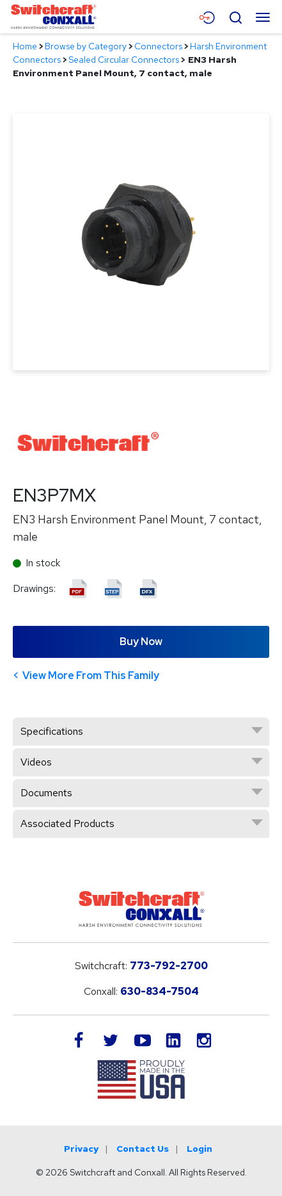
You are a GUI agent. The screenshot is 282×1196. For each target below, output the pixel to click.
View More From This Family (90, 675)
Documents (46, 792)
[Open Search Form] (235, 16)
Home (25, 46)
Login (199, 1148)
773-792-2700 (169, 965)
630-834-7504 (159, 991)
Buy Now (141, 641)
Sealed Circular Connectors (123, 59)
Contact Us (142, 1148)
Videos (36, 762)
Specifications (51, 731)
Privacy (81, 1148)
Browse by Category (86, 46)
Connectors (158, 46)
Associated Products (67, 823)
